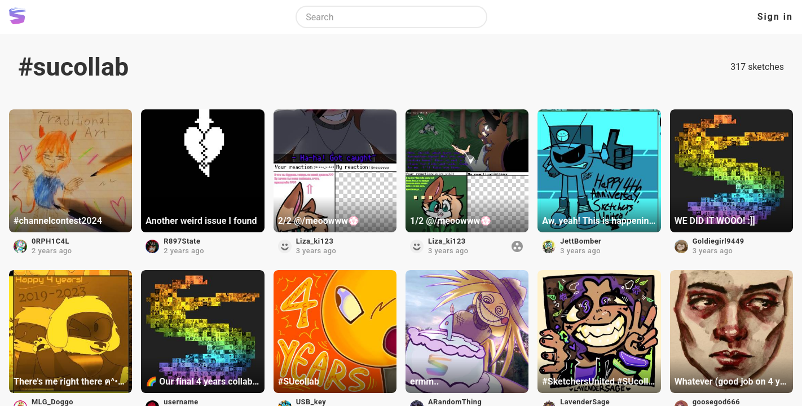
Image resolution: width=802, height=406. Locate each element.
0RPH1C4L (50, 241)
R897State (182, 241)
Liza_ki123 (315, 241)
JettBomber (580, 241)
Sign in (775, 16)
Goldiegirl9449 (718, 241)
